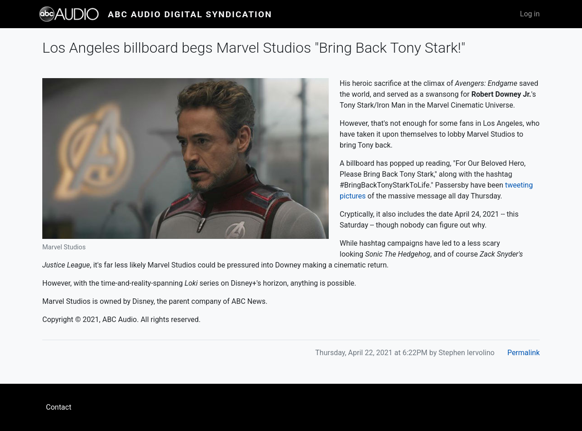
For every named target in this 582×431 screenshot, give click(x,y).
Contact (58, 407)
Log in (530, 14)
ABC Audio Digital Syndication (190, 14)
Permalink (523, 352)
